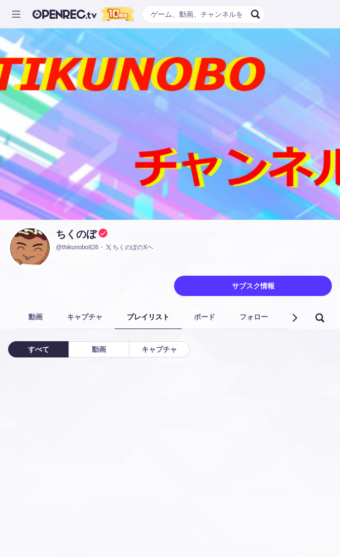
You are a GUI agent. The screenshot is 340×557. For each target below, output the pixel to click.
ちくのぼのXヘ (129, 247)
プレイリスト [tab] (148, 317)
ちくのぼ (76, 234)
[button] (294, 318)
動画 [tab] (35, 317)
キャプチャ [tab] (85, 317)
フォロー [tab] (254, 317)
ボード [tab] (204, 317)
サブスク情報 (253, 286)
